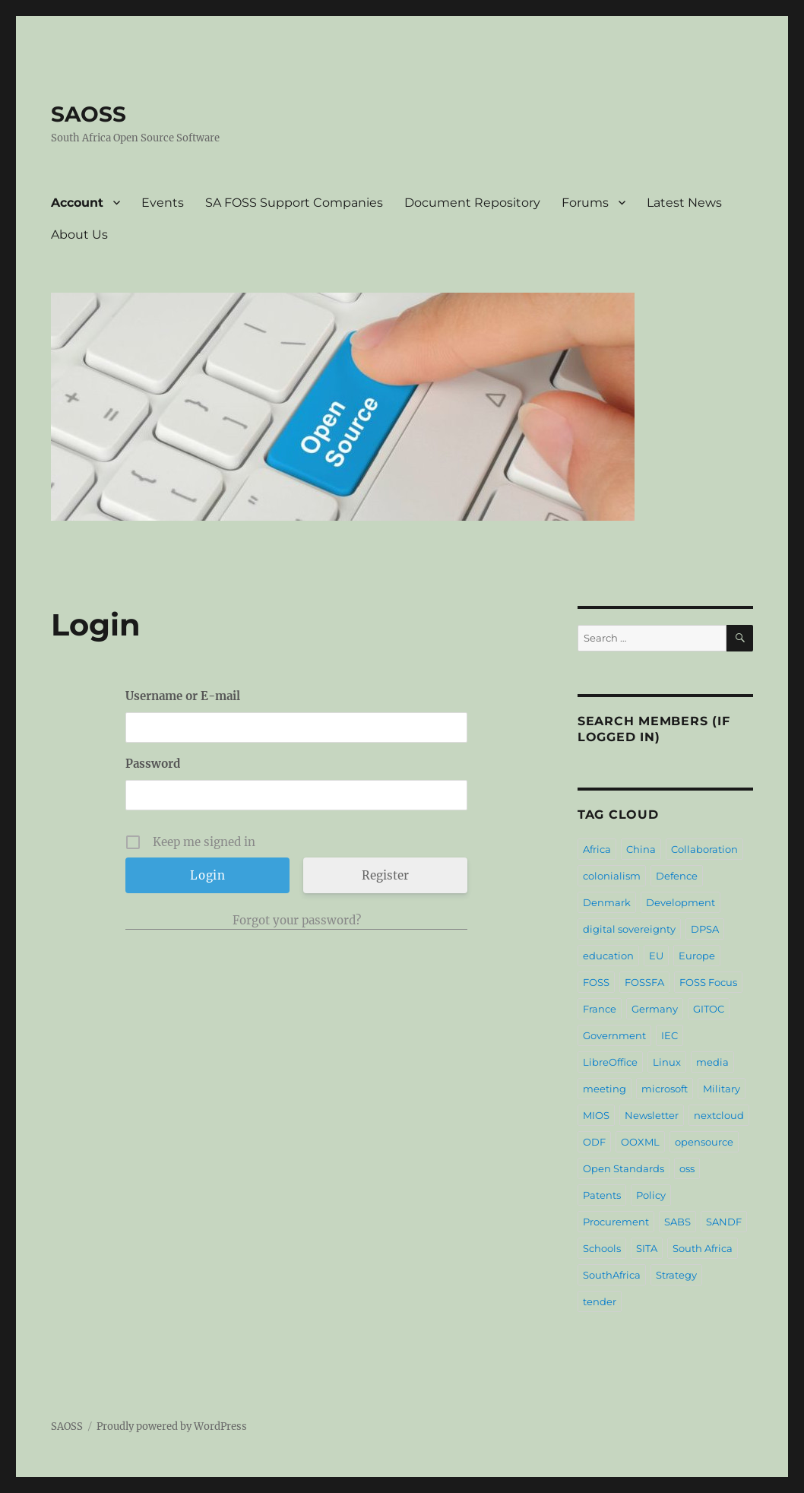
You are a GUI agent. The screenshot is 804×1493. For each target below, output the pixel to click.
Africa (597, 849)
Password (152, 763)
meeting (604, 1089)
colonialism (612, 876)
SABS (677, 1222)
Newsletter (652, 1115)
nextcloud (719, 1115)
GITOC (708, 1009)
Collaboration (704, 849)
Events (162, 202)
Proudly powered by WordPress (172, 1426)
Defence (677, 876)
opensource (704, 1142)
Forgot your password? (297, 920)
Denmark (607, 902)
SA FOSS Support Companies (294, 202)
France (599, 1009)
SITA (646, 1248)
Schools (602, 1248)
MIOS (596, 1115)
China (641, 849)
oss (687, 1168)
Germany (654, 1009)
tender (599, 1301)
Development (680, 902)
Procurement (616, 1222)
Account (77, 202)
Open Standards (623, 1168)
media (712, 1062)
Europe (697, 955)
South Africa (703, 1248)
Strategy (676, 1275)
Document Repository (472, 202)
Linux (667, 1062)
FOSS (596, 982)
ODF (594, 1142)
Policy (651, 1195)
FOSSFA (644, 982)
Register (385, 875)
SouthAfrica (612, 1275)
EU (656, 955)
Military (721, 1089)
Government (614, 1035)
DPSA (705, 929)
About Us (79, 234)
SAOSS (88, 114)
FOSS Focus (708, 982)
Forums (585, 202)
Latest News (684, 202)
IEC (669, 1035)
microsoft (664, 1089)
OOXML (640, 1142)
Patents (602, 1195)
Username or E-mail (182, 696)
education (608, 955)
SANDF (724, 1222)
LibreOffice (610, 1062)
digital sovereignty (629, 929)
